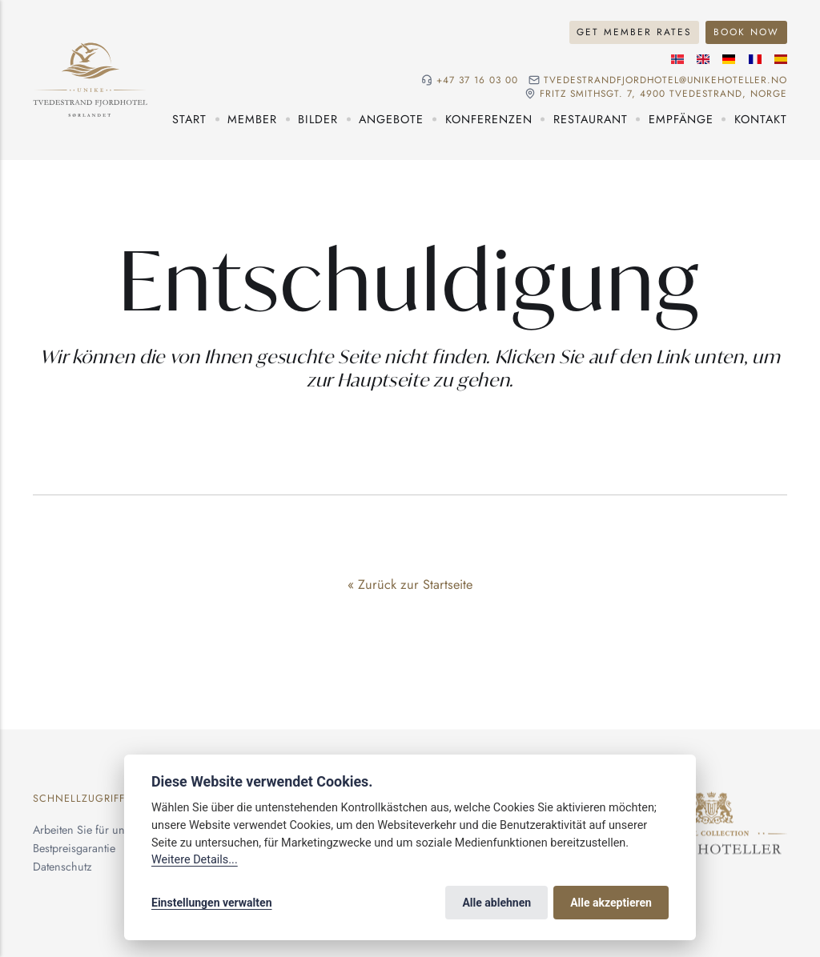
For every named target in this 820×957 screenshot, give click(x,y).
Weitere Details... (194, 860)
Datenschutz (62, 867)
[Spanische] (780, 59)
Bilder (318, 119)
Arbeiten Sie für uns (81, 830)
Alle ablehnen (496, 902)
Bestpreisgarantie (74, 848)
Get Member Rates (634, 31)
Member (252, 119)
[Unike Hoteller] (711, 801)
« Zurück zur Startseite (410, 584)
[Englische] (703, 59)
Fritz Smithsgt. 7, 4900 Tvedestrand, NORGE (663, 93)
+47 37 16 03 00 (477, 80)
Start (189, 119)
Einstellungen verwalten (211, 902)
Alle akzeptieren (611, 902)
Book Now (746, 31)
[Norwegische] (677, 59)
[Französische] (755, 59)
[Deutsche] (728, 59)
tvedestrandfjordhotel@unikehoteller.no (665, 80)
